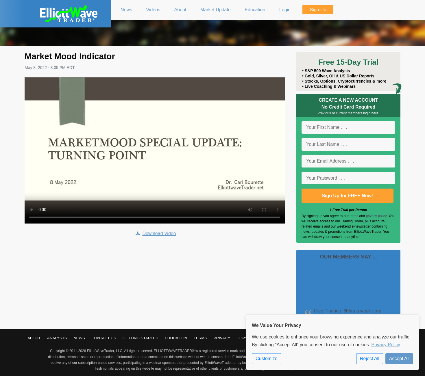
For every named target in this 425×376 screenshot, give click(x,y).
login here (370, 113)
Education (176, 338)
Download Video (156, 233)
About (34, 338)
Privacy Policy (385, 344)
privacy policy (376, 216)
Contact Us (103, 338)
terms (354, 216)
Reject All (369, 358)
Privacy (222, 338)
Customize (267, 358)
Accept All (399, 358)
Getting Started (140, 338)
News (79, 338)
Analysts (57, 338)
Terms (200, 338)
